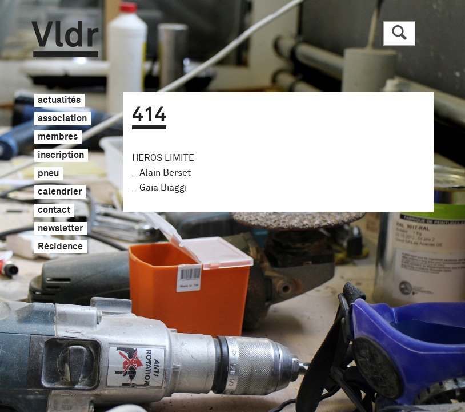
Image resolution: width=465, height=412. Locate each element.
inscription (61, 155)
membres (58, 137)
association (62, 119)
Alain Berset (165, 172)
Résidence (60, 247)
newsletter (60, 228)
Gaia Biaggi (163, 187)
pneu (48, 174)
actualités (59, 100)
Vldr (64, 39)
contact (54, 210)
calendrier (60, 192)
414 (149, 115)
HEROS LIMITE (163, 158)
